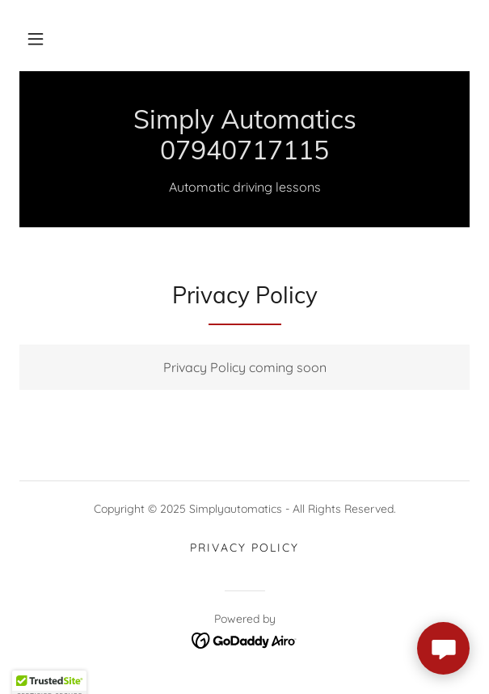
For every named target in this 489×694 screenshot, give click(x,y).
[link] (244, 135)
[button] (35, 39)
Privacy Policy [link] (244, 547)
